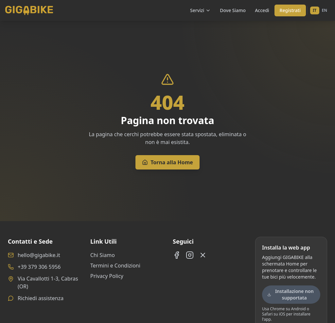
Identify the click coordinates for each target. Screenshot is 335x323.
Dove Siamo (233, 10)
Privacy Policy (106, 276)
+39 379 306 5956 (39, 266)
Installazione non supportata (290, 294)
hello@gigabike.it (39, 255)
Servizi (200, 10)
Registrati (290, 10)
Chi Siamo (102, 255)
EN (324, 10)
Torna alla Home (167, 162)
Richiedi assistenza (40, 298)
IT (315, 10)
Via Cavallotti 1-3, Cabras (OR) (48, 282)
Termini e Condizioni (115, 265)
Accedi (262, 10)
